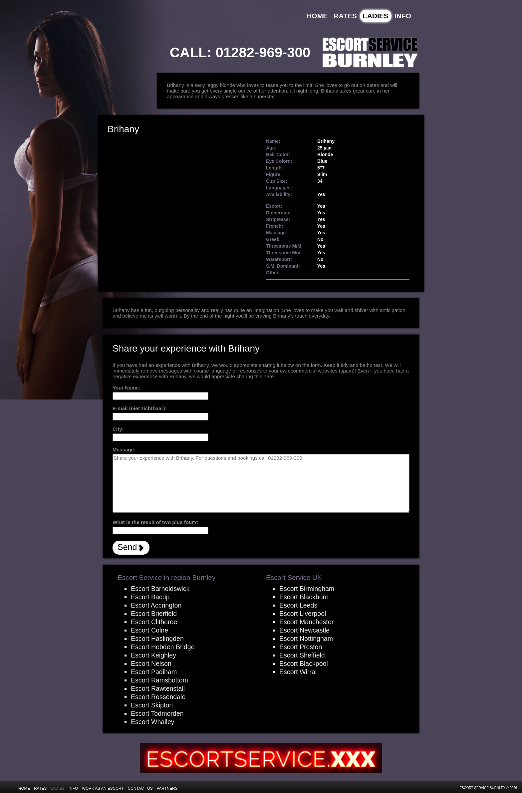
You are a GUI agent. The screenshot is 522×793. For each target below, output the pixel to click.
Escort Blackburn (304, 597)
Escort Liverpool (302, 613)
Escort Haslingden (157, 638)
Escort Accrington (156, 605)
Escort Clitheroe (154, 622)
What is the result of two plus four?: (156, 522)
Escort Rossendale (158, 696)
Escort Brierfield (154, 613)
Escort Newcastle (304, 630)
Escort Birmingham (306, 588)
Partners (167, 788)
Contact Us (140, 788)
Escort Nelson (151, 663)
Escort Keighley (153, 655)
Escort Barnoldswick (160, 588)
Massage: (124, 449)
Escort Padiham (154, 671)
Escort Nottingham (306, 638)
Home (317, 16)
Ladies (376, 16)
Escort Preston (300, 647)
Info (402, 16)
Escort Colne (149, 630)
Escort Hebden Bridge (163, 647)
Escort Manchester (306, 622)
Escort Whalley (152, 721)
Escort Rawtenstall (158, 688)
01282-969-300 (262, 52)
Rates (345, 16)
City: (118, 429)
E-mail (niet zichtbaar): (140, 408)
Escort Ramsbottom (159, 680)
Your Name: (126, 388)
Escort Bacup (150, 597)
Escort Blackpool (303, 663)
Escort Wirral (298, 671)
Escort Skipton (152, 705)
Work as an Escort (103, 788)
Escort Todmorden (157, 713)
